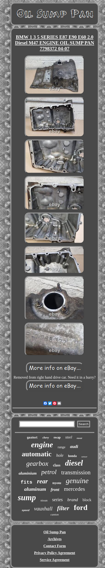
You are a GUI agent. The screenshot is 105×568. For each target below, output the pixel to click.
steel (68, 437)
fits (26, 482)
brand (72, 499)
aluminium (27, 473)
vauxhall (43, 509)
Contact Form (54, 546)
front (55, 489)
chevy (46, 437)
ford (81, 507)
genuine (77, 481)
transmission (75, 472)
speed (26, 510)
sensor (84, 456)
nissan (44, 500)
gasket (32, 437)
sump (27, 497)
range (61, 447)
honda (72, 456)
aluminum (35, 489)
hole (59, 455)
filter (63, 508)
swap (57, 437)
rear (42, 481)
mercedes (74, 489)
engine (42, 444)
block (86, 500)
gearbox (37, 463)
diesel (74, 463)
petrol (49, 471)
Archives (55, 539)
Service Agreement (54, 560)
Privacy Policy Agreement (54, 553)
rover (79, 438)
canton (54, 514)
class (56, 465)
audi (74, 446)
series (57, 499)
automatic (37, 454)
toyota (56, 483)
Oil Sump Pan (54, 532)
